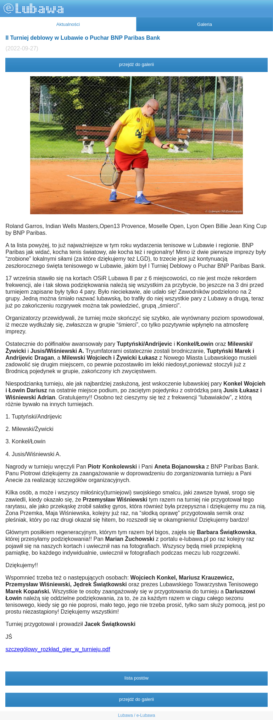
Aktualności (68, 24)
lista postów (136, 678)
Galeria (204, 24)
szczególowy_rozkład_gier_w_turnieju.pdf (57, 649)
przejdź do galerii (136, 64)
